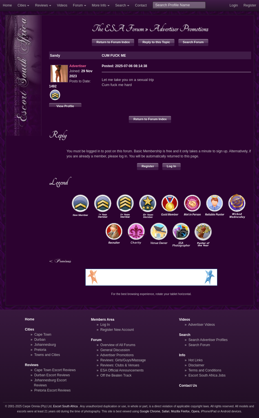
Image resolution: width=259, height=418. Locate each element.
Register (249, 5)
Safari (165, 411)
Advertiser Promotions (178, 28)
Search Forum (193, 42)
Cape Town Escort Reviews (55, 370)
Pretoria (40, 350)
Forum (78, 5)
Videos (62, 5)
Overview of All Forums (117, 345)
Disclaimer (196, 365)
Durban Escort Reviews (52, 375)
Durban (40, 340)
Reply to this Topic (156, 42)
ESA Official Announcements (122, 370)
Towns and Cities (47, 355)
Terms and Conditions (204, 370)
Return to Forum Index (113, 42)
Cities (21, 5)
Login (233, 5)
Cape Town (42, 334)
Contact (141, 5)
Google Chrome (150, 411)
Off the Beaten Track (116, 375)
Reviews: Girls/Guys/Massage (123, 360)
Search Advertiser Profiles (208, 340)
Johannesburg (45, 345)
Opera (195, 411)
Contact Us (188, 386)
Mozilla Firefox (180, 411)
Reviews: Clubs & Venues (119, 365)
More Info (99, 5)
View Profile (65, 106)
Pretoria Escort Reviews (52, 390)
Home (7, 5)
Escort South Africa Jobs (207, 375)
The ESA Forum (118, 28)
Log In (171, 166)
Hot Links (196, 360)
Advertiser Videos (201, 325)
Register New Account (117, 330)
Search (120, 5)
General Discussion (115, 350)
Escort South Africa (65, 406)
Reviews (41, 5)
